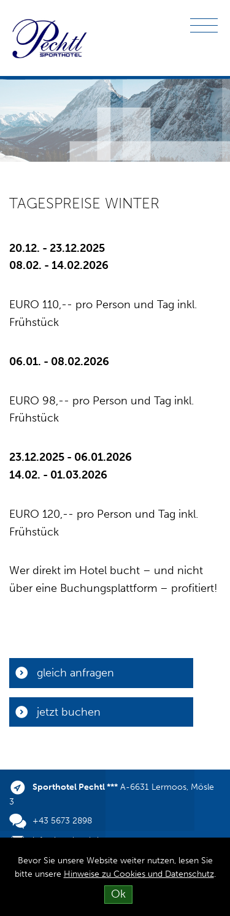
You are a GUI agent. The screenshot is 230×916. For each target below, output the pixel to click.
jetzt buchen (69, 712)
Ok (118, 894)
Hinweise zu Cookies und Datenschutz (139, 874)
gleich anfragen (75, 672)
